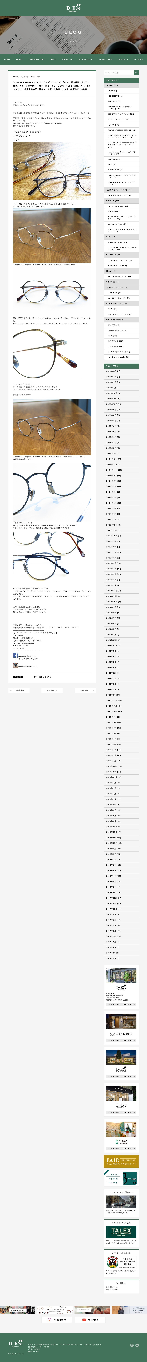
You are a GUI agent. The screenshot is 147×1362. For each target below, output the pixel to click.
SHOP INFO (35, 77)
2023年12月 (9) (113, 525)
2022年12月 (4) (113, 591)
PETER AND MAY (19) (118, 206)
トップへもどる (52, 690)
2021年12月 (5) (113, 640)
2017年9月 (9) (112, 914)
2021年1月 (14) (113, 695)
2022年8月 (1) (113, 613)
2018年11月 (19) (113, 837)
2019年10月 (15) (113, 777)
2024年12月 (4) (113, 459)
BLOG (54, 59)
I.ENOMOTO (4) (115, 96)
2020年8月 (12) (113, 722)
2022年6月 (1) (112, 623)
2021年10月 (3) (113, 645)
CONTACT (123, 59)
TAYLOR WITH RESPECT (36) (122, 130)
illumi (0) (112, 91)
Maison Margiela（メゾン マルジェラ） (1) (122, 230)
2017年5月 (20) (113, 936)
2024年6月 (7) (113, 492)
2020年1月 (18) (113, 761)
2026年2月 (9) (113, 382)
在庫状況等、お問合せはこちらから (27, 625)
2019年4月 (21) (113, 810)
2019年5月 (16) (113, 805)
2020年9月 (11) (113, 717)
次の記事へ (84, 690)
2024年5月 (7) (113, 497)
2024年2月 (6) (113, 514)
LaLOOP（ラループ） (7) (119, 298)
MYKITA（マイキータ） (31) (120, 260)
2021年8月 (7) (113, 656)
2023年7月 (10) (113, 552)
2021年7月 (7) (112, 662)
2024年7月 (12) (113, 486)
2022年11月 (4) (113, 596)
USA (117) (111, 237)
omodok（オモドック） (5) (120, 195)
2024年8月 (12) (113, 481)
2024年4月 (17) (113, 503)
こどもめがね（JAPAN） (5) (118, 190)
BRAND (19, 59)
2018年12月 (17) (113, 832)
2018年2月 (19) (113, 887)
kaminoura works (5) (118, 357)
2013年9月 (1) (112, 958)
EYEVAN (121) (114, 101)
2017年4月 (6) (113, 942)
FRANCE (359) (113, 201)
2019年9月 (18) (113, 783)
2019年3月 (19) (113, 816)
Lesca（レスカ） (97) (117, 224)
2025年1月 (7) (112, 453)
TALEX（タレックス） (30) (119, 314)
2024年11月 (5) (113, 464)
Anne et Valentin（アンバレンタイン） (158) (121, 218)
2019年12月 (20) (114, 766)
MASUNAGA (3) (115, 170)
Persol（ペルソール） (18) (119, 276)
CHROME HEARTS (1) (118, 242)
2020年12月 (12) (114, 700)
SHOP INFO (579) (115, 320)
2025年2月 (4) (113, 448)
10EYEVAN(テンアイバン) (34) (121, 114)
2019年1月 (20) (113, 827)
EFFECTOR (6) (114, 159)
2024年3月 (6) (113, 508)
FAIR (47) (112, 336)
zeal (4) (112, 164)
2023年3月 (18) (113, 574)
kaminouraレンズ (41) (117, 303)
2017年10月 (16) (113, 909)
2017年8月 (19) (113, 920)
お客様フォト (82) (115, 341)
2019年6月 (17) (113, 799)
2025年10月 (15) (114, 404)
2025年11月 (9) (113, 399)
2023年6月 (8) (113, 558)
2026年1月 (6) (112, 388)
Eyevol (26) (113, 125)
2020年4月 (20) (113, 744)
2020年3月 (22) (113, 750)
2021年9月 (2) (112, 651)
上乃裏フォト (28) (115, 346)
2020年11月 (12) (113, 706)
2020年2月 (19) (113, 755)
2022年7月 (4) (113, 618)
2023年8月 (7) (113, 547)
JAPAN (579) (112, 85)
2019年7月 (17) (113, 794)
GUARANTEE (85, 59)
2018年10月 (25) (114, 843)
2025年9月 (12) (113, 410)
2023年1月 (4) (113, 585)
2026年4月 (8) (113, 371)
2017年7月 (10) (113, 925)
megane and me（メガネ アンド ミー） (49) (122, 153)
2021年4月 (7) (113, 678)
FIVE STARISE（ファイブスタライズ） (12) (121, 176)
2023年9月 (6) (113, 541)
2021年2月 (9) (112, 689)
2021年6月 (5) (112, 667)
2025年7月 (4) (113, 421)
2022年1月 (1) (112, 635)
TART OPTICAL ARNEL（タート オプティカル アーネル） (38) (122, 136)
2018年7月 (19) (113, 859)
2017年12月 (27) (114, 898)
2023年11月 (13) (113, 530)
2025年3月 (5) (113, 442)
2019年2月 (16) (113, 821)
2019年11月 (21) (113, 772)
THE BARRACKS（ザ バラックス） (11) (121, 183)
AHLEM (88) (113, 211)
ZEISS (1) (112, 309)
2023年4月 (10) (113, 569)
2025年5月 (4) (113, 431)
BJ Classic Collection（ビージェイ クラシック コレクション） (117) (122, 144)
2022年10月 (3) (113, 602)
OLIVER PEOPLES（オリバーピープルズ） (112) (122, 248)
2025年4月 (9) (113, 437)
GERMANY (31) (113, 255)
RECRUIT (138, 59)
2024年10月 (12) (114, 470)
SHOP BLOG (129, 1004)
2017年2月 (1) (112, 947)
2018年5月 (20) (113, 870)
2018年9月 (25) (113, 848)
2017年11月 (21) (113, 903)
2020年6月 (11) (113, 733)
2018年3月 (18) (113, 881)
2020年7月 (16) (113, 728)
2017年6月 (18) (113, 931)
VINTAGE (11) (112, 282)
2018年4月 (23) (113, 876)
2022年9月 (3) (113, 607)
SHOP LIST (68, 59)
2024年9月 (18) (113, 475)
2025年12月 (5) (113, 393)
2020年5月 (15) (113, 739)
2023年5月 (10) (113, 563)
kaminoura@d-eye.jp (92, 1345)
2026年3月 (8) (113, 377)
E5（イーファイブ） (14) (118, 119)
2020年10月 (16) (114, 711)
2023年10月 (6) (113, 536)
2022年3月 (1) (112, 629)
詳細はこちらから (112, 1289)
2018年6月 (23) (113, 865)
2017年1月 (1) (112, 953)
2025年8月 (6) (113, 415)
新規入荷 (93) (113, 325)
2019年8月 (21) (113, 788)
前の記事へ (20, 690)
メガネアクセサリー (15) (117, 287)
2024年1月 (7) (113, 519)
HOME (7, 59)
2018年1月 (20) (113, 892)
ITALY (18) (111, 271)
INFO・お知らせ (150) (117, 330)
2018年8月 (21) (113, 854)
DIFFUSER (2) (114, 293)
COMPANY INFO (37, 59)
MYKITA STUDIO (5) (117, 266)
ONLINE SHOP (105, 59)
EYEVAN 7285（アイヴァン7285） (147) (120, 108)
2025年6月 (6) (113, 426)
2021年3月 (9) (112, 684)
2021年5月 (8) (112, 673)
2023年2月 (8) (113, 580)
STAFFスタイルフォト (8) (119, 352)
